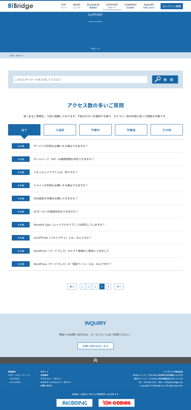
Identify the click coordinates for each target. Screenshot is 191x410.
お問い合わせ (149, 6)
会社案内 (130, 6)
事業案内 (93, 6)
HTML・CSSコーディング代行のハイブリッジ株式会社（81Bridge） (20, 5)
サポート (112, 6)
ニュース (76, 6)
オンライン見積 (172, 6)
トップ (63, 6)
